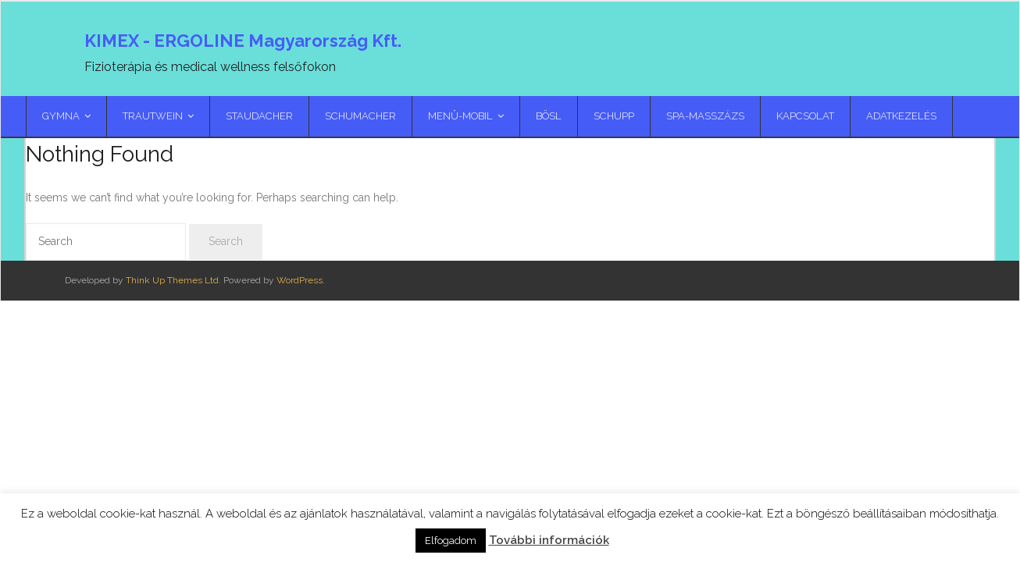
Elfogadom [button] (450, 540)
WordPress (299, 280)
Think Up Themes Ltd (172, 280)
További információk (549, 540)
